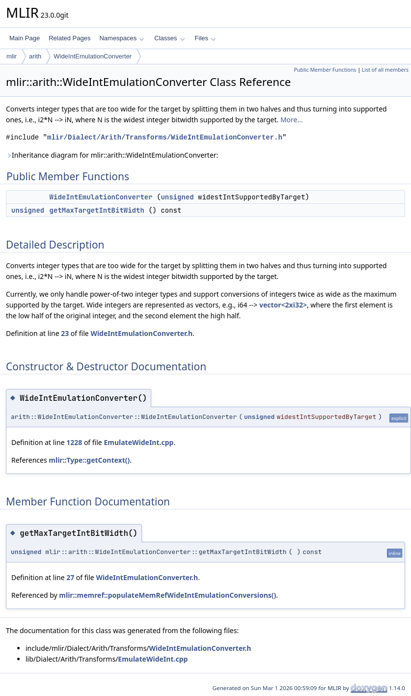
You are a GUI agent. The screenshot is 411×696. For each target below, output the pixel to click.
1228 (74, 442)
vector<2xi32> (283, 304)
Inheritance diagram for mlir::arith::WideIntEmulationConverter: (112, 155)
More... (291, 119)
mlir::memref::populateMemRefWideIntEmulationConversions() (167, 595)
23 (65, 333)
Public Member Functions (325, 69)
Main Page (24, 38)
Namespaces (121, 38)
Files (205, 38)
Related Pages (69, 38)
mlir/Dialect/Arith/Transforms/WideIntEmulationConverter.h (164, 137)
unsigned (177, 197)
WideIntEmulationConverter (93, 56)
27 (70, 577)
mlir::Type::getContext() (89, 460)
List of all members (385, 69)
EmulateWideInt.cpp (138, 442)
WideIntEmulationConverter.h (141, 333)
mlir (11, 56)
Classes (169, 38)
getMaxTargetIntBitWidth (97, 210)
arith (35, 56)
